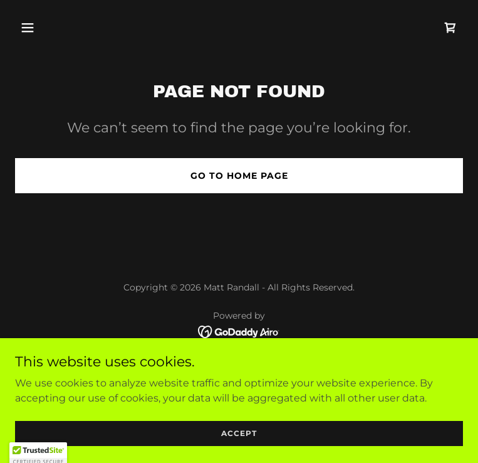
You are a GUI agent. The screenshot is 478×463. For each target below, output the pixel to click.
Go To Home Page (239, 175)
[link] (450, 27)
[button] (48, 27)
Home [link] (239, 362)
